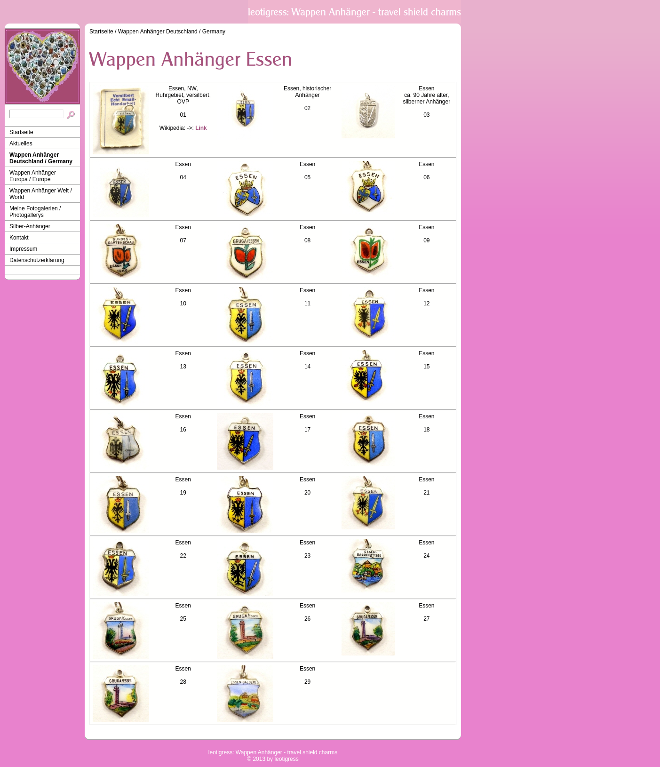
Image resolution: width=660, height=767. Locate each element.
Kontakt (19, 237)
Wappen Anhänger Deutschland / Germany (40, 158)
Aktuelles (20, 143)
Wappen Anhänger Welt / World (40, 193)
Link (201, 128)
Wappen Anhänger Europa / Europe (32, 176)
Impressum (23, 249)
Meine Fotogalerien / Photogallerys (35, 211)
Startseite (21, 132)
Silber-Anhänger (29, 226)
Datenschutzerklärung (36, 260)
